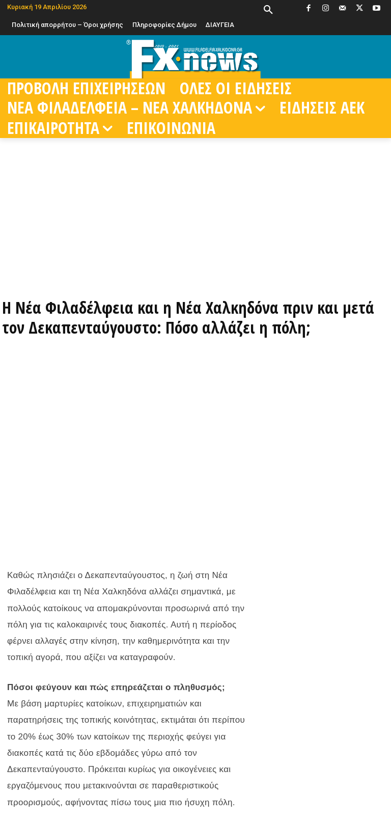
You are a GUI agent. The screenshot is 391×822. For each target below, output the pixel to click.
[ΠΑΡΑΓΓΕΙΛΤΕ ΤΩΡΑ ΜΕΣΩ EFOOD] (195, 269)
